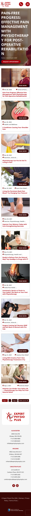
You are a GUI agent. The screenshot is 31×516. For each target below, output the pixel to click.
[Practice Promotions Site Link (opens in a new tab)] (9, 510)
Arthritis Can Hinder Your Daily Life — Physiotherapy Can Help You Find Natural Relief (15, 390)
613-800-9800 (16, 439)
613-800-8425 (16, 441)
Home (3, 58)
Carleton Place (15, 467)
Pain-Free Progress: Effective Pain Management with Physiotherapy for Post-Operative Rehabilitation (14, 94)
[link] (13, 485)
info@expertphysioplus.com (15, 443)
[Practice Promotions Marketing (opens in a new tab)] (17, 510)
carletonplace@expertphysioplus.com (15, 479)
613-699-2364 (16, 477)
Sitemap (21, 498)
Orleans (16, 448)
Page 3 (15, 400)
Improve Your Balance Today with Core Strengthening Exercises (14, 225)
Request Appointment (11, 62)
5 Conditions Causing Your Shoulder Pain (15, 128)
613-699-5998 (16, 457)
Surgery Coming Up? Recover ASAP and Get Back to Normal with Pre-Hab (14, 327)
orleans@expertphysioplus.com (15, 461)
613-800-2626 (16, 474)
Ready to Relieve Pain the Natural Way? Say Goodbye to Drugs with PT (15, 258)
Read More (23, 85)
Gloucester (15, 431)
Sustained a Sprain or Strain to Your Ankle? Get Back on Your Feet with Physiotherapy (15, 292)
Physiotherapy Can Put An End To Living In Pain (14, 161)
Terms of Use (13, 500)
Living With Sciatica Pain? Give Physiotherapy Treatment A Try (13, 359)
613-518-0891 (16, 459)
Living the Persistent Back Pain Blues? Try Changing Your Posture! (14, 192)
